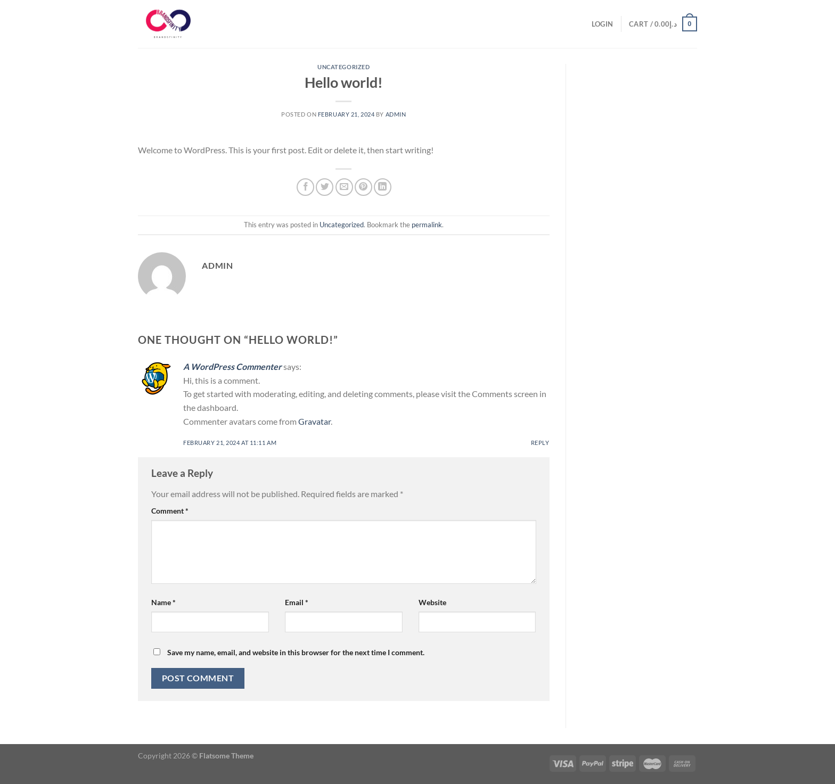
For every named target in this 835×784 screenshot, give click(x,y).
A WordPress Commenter (232, 366)
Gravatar (314, 421)
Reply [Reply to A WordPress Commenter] (540, 442)
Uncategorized (343, 66)
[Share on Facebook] (305, 187)
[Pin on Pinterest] (363, 187)
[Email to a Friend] (344, 187)
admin (396, 114)
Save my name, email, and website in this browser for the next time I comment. (295, 652)
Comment (170, 510)
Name (163, 602)
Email (296, 602)
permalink (427, 224)
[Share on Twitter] (324, 187)
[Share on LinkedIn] (382, 187)
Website (432, 602)
